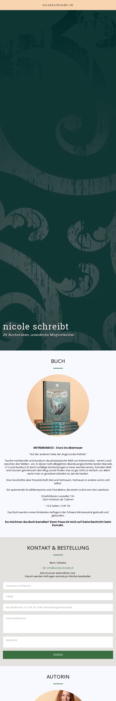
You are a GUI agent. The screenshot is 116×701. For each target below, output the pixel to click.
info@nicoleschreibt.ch (57, 574)
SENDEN (58, 661)
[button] (4, 5)
